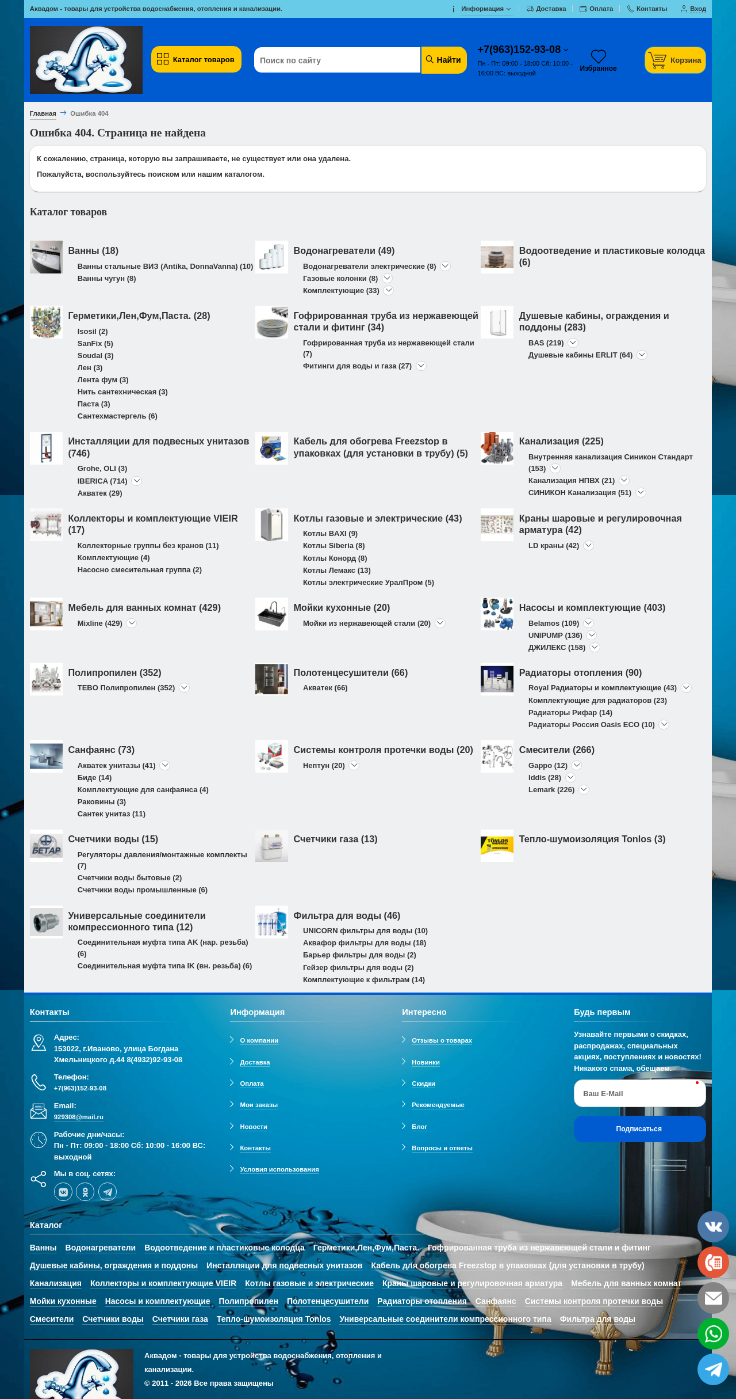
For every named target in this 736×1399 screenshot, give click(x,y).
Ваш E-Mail (603, 1093)
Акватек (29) (100, 493)
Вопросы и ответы (442, 1148)
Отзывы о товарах (442, 1040)
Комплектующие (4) (114, 557)
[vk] (63, 1192)
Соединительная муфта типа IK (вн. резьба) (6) (165, 965)
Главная (43, 113)
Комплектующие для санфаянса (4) (143, 789)
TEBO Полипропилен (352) (126, 687)
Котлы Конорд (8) (335, 558)
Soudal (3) (96, 355)
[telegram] (107, 1192)
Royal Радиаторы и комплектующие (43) (602, 687)
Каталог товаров (195, 59)
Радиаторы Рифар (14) (570, 712)
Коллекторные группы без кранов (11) (148, 545)
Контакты (255, 1148)
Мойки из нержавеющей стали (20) (367, 623)
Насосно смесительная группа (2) (140, 569)
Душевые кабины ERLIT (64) (580, 355)
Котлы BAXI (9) (330, 533)
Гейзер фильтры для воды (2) (358, 967)
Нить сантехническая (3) (123, 391)
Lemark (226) (551, 789)
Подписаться (639, 1129)
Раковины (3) (102, 801)
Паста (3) (94, 404)
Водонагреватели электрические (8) (369, 266)
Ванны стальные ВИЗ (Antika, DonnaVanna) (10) (165, 266)
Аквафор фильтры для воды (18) (365, 942)
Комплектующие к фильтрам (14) (364, 979)
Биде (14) (95, 777)
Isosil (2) (93, 331)
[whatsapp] (713, 1333)
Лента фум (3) (103, 379)
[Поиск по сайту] (342, 60)
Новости (253, 1126)
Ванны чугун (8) (107, 278)
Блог (419, 1126)
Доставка (255, 1062)
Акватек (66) (325, 687)
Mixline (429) (100, 623)
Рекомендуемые (438, 1104)
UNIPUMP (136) (555, 635)
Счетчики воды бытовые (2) (130, 877)
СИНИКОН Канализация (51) (579, 492)
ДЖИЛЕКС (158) (556, 647)
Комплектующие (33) (341, 290)
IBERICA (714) (103, 481)
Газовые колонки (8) (340, 278)
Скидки (423, 1083)
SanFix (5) (95, 343)
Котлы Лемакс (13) (337, 570)
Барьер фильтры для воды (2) (359, 955)
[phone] (713, 1262)
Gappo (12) (548, 765)
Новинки (426, 1062)
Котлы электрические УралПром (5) (368, 582)
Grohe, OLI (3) (103, 468)
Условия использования (279, 1169)
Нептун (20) (324, 765)
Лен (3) (90, 367)
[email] (713, 1298)
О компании (259, 1040)
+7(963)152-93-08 (521, 49)
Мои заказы (259, 1104)
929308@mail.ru (78, 1116)
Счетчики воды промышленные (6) (143, 889)
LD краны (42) (553, 545)
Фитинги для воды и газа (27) (357, 366)
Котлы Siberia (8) (334, 545)
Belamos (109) (553, 623)
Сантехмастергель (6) (118, 416)
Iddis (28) (544, 777)
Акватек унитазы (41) (117, 765)
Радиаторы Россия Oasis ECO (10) (591, 724)
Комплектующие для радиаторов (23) (597, 700)
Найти (443, 59)
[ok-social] (85, 1192)
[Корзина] (676, 60)
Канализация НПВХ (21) (571, 480)
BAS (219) (546, 343)
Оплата (251, 1083)
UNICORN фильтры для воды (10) (365, 930)
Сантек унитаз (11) (111, 813)
